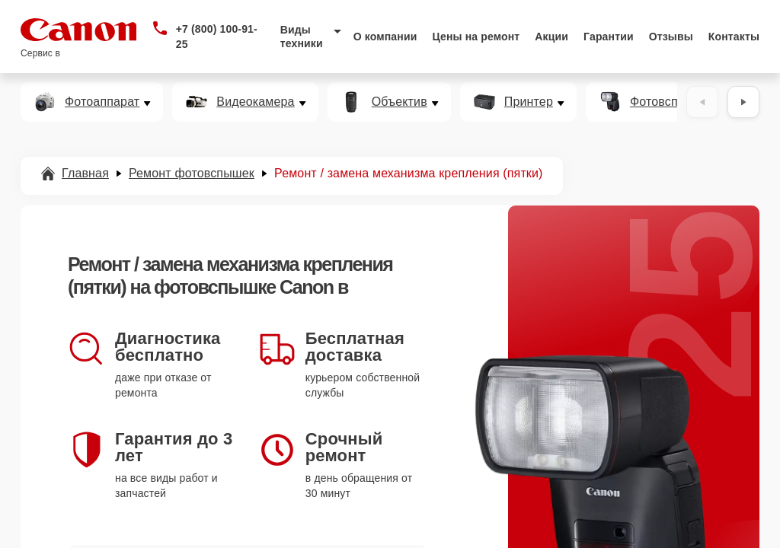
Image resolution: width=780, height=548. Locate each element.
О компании (385, 36)
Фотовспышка (669, 102)
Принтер (528, 102)
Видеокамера (255, 102)
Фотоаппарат (102, 102)
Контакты (733, 36)
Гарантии (608, 36)
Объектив (399, 102)
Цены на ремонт (475, 36)
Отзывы (671, 36)
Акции (551, 36)
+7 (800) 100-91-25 (216, 36)
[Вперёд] (743, 102)
